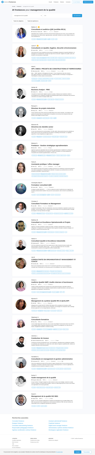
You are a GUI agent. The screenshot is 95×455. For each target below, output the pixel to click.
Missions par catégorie (53, 440)
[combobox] (26, 15)
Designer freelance (17, 423)
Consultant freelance (18, 421)
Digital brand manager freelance (58, 425)
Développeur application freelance (58, 430)
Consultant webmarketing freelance (22, 425)
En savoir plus (59, 452)
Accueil (50, 2)
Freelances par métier (35, 440)
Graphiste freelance (54, 423)
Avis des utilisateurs (16, 447)
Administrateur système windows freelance (61, 427)
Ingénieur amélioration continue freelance (24, 430)
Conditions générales (16, 440)
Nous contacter (15, 445)
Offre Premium (15, 442)
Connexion (68, 2)
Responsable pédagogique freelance (22, 427)
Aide (13, 443)
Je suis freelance (76, 2)
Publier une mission (88, 2)
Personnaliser (86, 452)
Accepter (78, 452)
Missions (62, 2)
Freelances (56, 2)
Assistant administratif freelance (58, 421)
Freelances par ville (34, 442)
